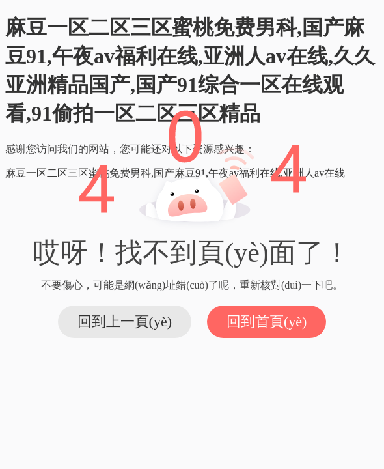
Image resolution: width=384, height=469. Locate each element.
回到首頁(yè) (266, 321)
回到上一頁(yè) (124, 321)
